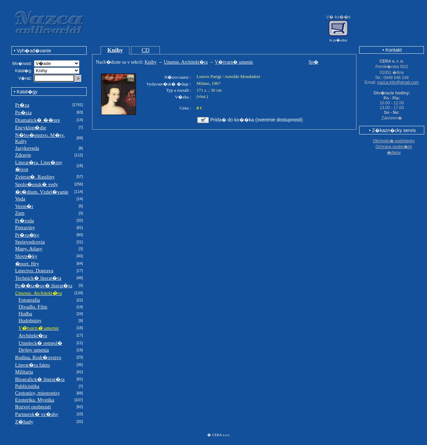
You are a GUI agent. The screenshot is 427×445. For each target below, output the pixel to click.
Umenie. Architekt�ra (186, 62)
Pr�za (22, 105)
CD (145, 50)
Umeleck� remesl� (40, 343)
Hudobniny (30, 320)
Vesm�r (24, 206)
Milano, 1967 (209, 83)
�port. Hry (27, 263)
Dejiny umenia (33, 350)
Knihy (115, 50)
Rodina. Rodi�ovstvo (38, 357)
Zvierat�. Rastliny (35, 177)
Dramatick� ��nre (37, 120)
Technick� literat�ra (38, 278)
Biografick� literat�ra (40, 379)
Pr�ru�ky (27, 235)
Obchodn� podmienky (394, 141)
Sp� (313, 62)
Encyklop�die (30, 127)
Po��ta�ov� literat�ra (43, 285)
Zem (20, 213)
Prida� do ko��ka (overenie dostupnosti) (256, 119)
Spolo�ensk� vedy (36, 184)
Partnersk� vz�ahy (36, 414)
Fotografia (29, 300)
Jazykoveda (27, 148)
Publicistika (27, 386)
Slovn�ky (26, 256)
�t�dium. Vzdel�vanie (41, 192)
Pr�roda (24, 220)
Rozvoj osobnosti (33, 406)
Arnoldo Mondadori (242, 76)
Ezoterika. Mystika (34, 400)
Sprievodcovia (30, 242)
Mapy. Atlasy (28, 248)
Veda (20, 198)
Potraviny (25, 227)
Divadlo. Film (32, 307)
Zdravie (23, 155)
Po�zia (23, 112)
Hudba (25, 313)
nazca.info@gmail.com (398, 82)
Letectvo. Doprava (34, 270)
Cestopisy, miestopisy (37, 393)
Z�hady (24, 421)
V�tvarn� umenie (234, 62)
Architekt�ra (32, 335)
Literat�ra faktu (32, 365)
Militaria (24, 372)
